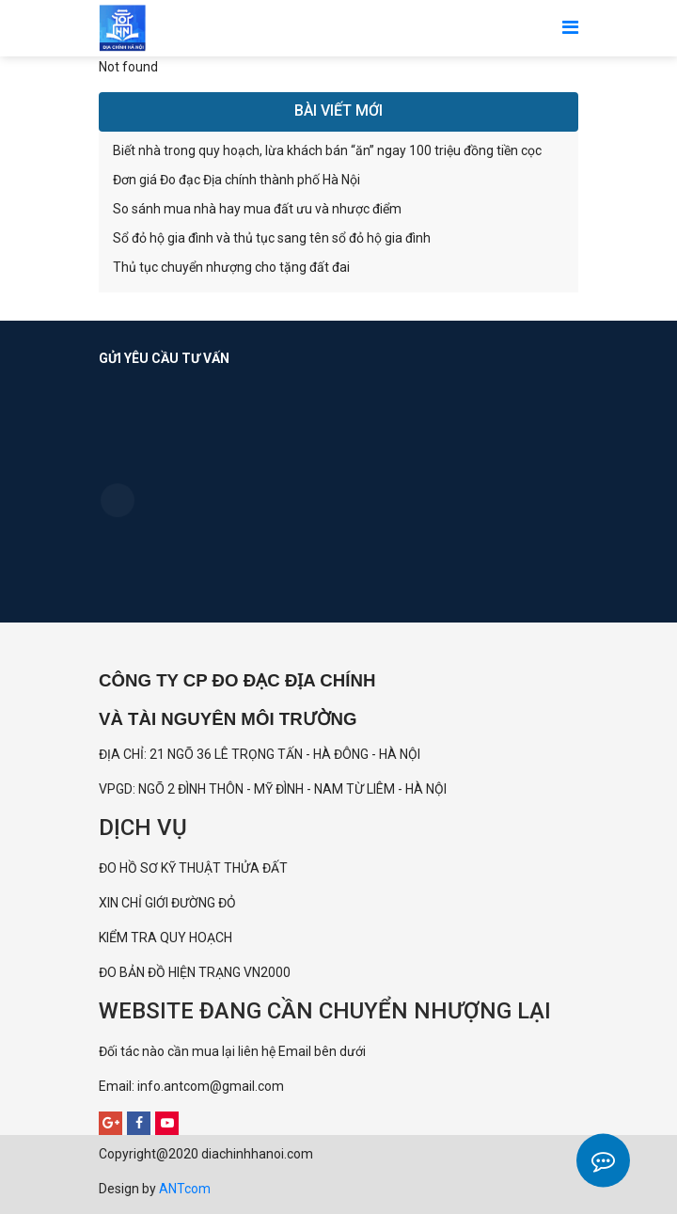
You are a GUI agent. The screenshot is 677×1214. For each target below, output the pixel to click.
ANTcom (185, 1188)
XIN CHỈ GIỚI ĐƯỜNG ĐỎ (167, 902)
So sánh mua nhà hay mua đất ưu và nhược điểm (257, 208)
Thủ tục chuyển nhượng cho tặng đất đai (231, 267)
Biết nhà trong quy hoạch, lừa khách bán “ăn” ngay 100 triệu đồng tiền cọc (327, 150)
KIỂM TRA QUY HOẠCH (167, 937)
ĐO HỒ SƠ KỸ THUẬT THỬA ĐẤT (193, 867)
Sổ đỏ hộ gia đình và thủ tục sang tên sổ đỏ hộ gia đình (272, 237)
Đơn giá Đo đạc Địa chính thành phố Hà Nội (236, 179)
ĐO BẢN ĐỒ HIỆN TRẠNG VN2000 (195, 972)
